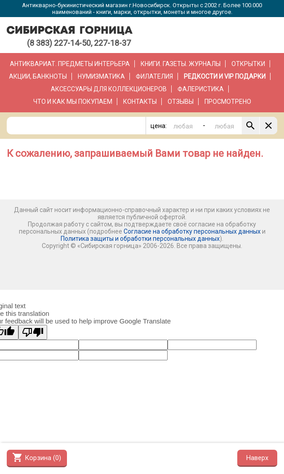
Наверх (257, 458)
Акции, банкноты (38, 76)
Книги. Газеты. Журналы (181, 63)
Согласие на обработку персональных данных (192, 231)
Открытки (248, 63)
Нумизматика (101, 76)
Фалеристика (201, 89)
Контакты (140, 101)
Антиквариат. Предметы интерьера (70, 63)
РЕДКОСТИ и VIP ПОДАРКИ (225, 76)
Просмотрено (227, 101)
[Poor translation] (32, 332)
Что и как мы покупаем (72, 101)
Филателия (154, 76)
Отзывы (181, 101)
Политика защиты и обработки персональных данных (140, 238)
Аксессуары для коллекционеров (109, 89)
